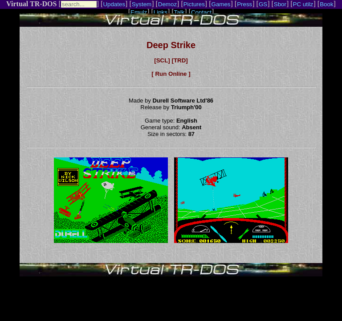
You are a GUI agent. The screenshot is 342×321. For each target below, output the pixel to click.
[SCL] (162, 60)
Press (244, 4)
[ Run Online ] (170, 73)
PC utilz (303, 4)
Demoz (167, 4)
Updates (114, 4)
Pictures (194, 4)
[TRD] (179, 60)
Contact (201, 12)
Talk (179, 12)
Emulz (138, 12)
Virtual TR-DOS (31, 4)
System (141, 4)
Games (221, 4)
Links (160, 12)
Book (326, 4)
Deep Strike (171, 45)
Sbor (280, 4)
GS (263, 4)
